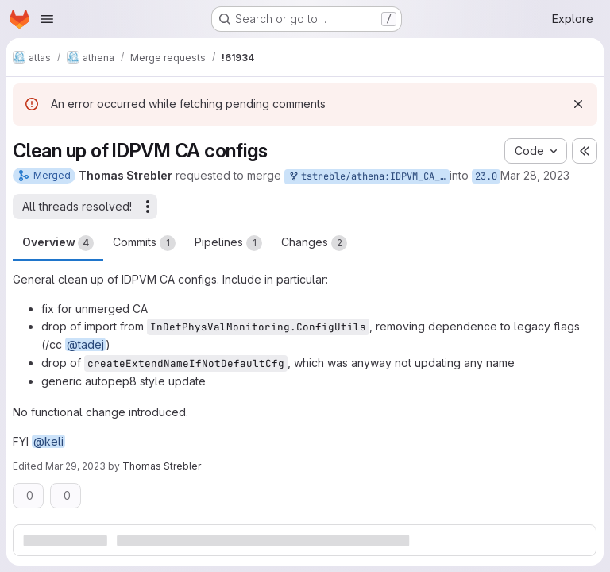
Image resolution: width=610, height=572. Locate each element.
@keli (48, 441)
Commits (144, 243)
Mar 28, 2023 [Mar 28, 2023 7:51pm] (534, 175)
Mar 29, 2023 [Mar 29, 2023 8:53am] (75, 466)
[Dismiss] (578, 104)
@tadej (85, 344)
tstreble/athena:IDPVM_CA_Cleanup (369, 177)
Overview (58, 243)
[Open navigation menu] (47, 19)
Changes (314, 243)
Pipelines (228, 243)
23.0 (486, 176)
